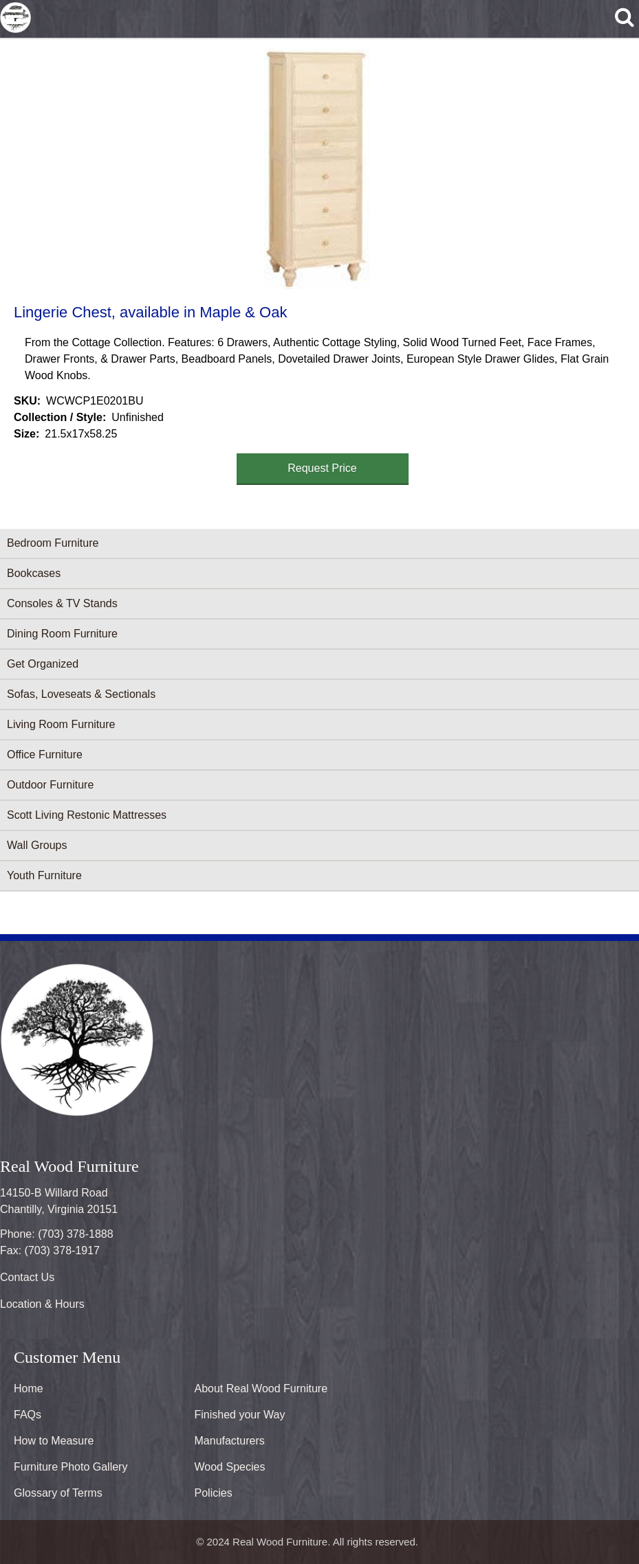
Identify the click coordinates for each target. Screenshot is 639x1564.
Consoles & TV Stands (62, 603)
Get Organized (42, 664)
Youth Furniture (44, 875)
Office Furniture (45, 754)
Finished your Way (240, 1414)
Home (28, 1388)
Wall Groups (37, 845)
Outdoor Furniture (50, 785)
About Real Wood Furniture (261, 1388)
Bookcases (34, 573)
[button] (317, 169)
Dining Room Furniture (62, 633)
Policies (213, 1493)
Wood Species (230, 1467)
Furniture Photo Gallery (70, 1467)
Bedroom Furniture (52, 543)
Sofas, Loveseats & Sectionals (81, 694)
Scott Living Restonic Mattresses (86, 815)
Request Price (322, 468)
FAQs (27, 1414)
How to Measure (54, 1441)
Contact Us (27, 1277)
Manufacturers (230, 1441)
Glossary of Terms (58, 1493)
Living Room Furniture (61, 724)
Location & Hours (42, 1304)
